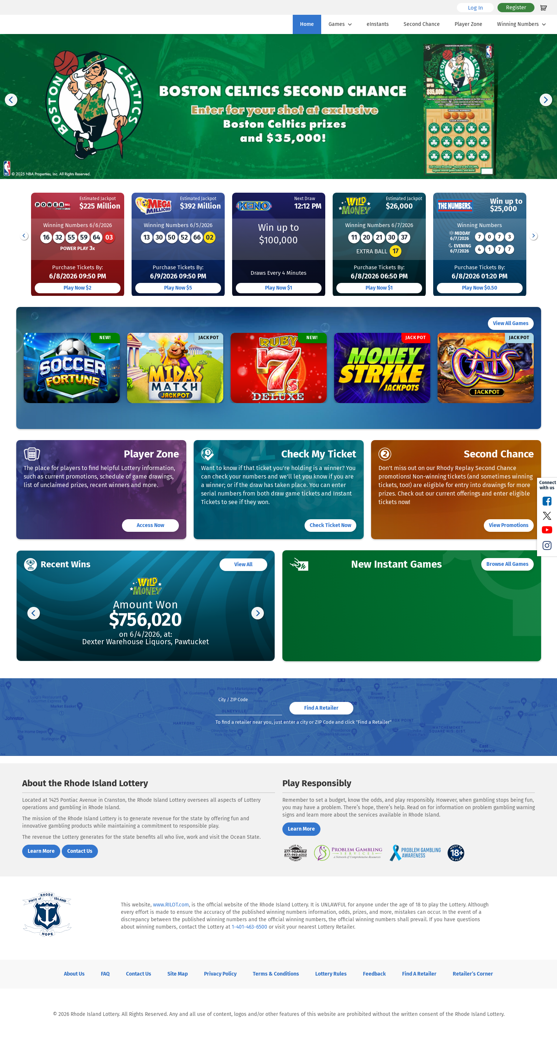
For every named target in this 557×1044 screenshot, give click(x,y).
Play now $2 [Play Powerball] (77, 288)
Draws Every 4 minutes (278, 273)
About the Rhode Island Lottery (85, 783)
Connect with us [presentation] (547, 485)
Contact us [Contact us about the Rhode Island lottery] (79, 851)
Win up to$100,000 (278, 234)
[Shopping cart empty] (543, 7)
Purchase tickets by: (77, 272)
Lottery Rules (331, 974)
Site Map (177, 974)
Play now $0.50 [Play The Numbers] (479, 288)
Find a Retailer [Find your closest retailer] (321, 708)
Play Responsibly (316, 783)
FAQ (105, 974)
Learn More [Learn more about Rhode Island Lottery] (41, 851)
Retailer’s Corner (473, 974)
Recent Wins (66, 564)
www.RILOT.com (171, 905)
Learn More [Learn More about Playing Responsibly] (301, 829)
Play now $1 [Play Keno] (278, 288)
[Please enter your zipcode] (248, 705)
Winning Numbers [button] (522, 24)
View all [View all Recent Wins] (243, 564)
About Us (74, 974)
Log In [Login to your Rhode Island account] (481, 7)
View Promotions (509, 525)
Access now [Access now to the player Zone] (150, 525)
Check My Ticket (318, 454)
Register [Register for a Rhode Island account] (516, 7)
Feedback (374, 974)
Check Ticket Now (330, 525)
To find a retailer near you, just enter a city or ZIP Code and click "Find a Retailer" (303, 722)
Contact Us (138, 974)
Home (307, 24)
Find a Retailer (419, 974)
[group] (77, 244)
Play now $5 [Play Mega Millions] (178, 288)
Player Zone (468, 24)
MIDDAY (459, 236)
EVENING (459, 248)
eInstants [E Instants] (378, 24)
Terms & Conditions (276, 974)
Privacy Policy (220, 974)
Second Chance (422, 24)
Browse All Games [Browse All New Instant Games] (507, 564)
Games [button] (341, 24)
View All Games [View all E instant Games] (511, 323)
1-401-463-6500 (249, 927)
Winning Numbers (77, 225)
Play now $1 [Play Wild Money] (379, 288)
